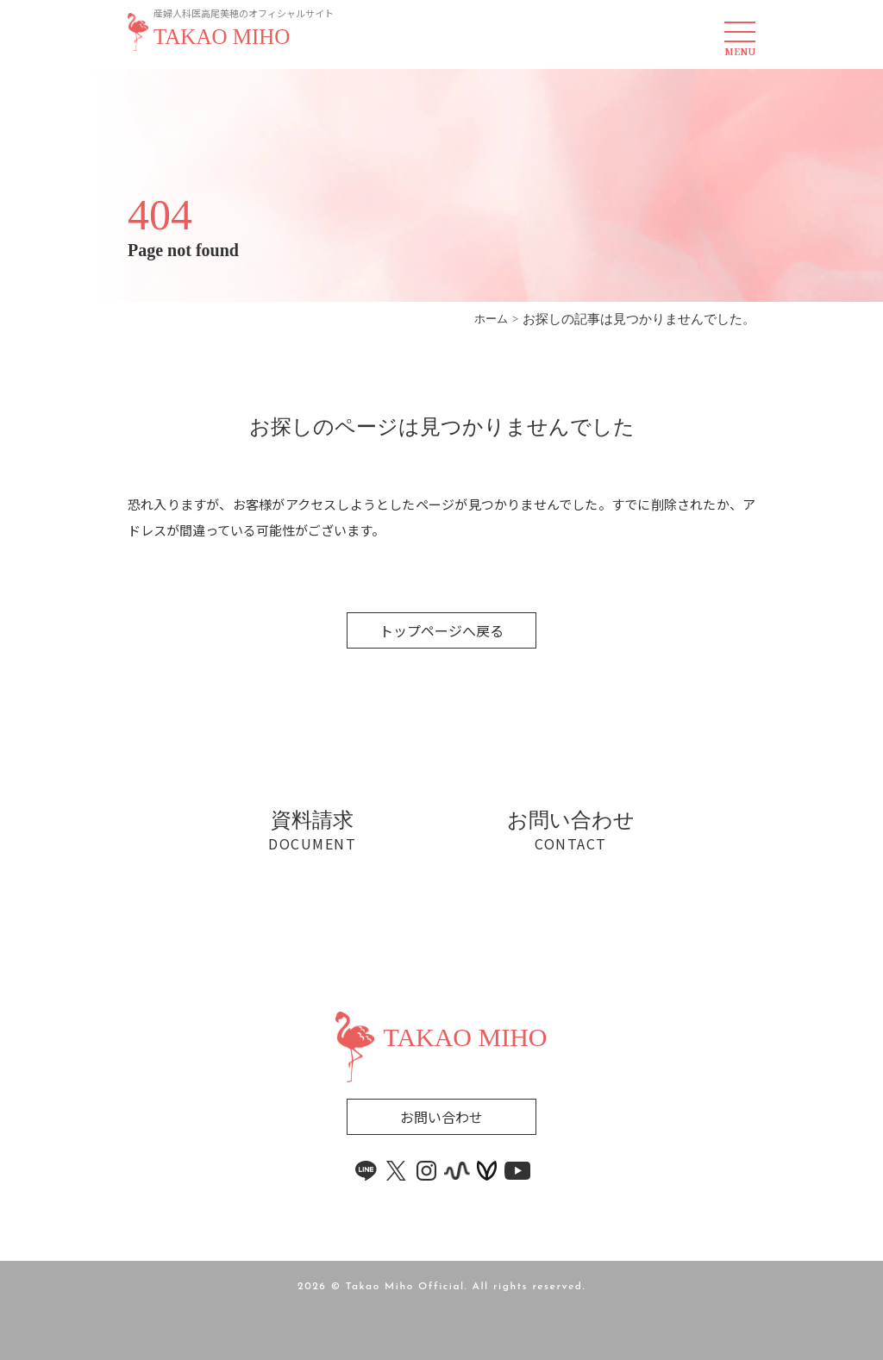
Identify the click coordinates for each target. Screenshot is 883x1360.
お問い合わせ (441, 1116)
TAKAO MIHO (221, 37)
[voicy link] (487, 1171)
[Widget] (442, 987)
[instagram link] (427, 1171)
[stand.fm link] (457, 1171)
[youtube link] (517, 1171)
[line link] (366, 1171)
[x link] (397, 1171)
